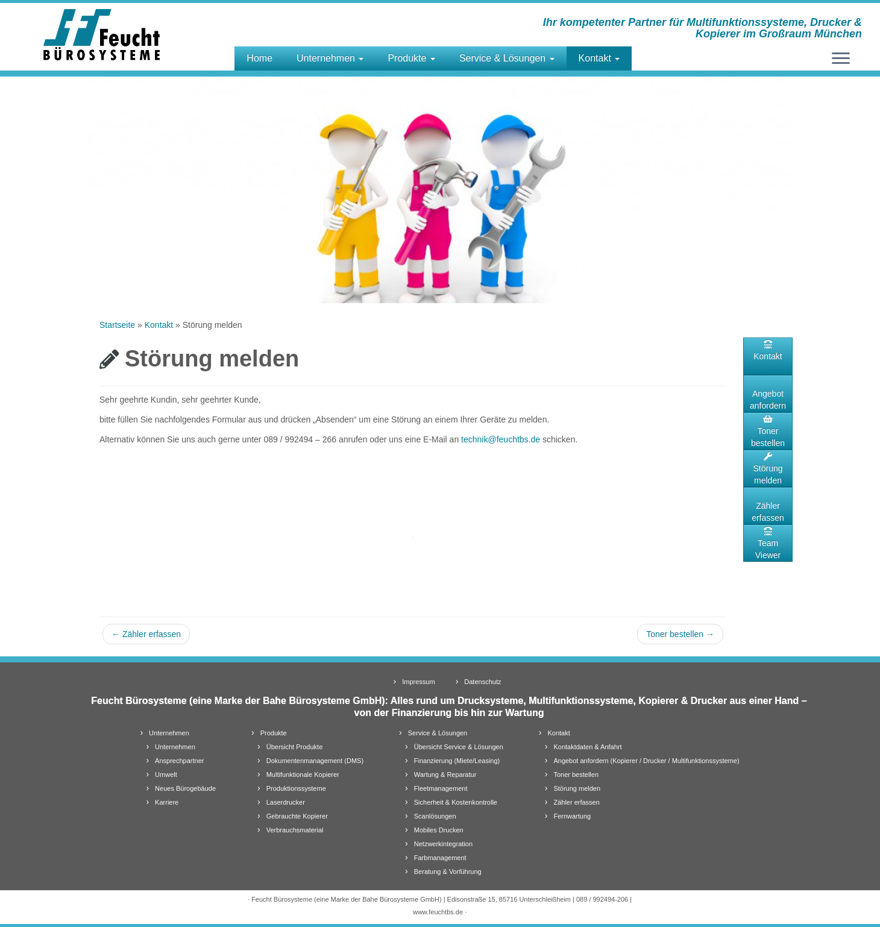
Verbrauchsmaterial (295, 830)
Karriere (166, 802)
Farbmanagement (440, 857)
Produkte (411, 58)
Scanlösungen (435, 816)
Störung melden (767, 468)
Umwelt (166, 774)
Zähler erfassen (146, 634)
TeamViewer (768, 543)
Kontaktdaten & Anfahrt (587, 746)
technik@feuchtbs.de (500, 439)
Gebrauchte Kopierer (297, 816)
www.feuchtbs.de (438, 912)
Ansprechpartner (179, 760)
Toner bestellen (680, 634)
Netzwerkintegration (443, 843)
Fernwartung (572, 816)
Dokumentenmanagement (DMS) (314, 760)
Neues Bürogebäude (185, 788)
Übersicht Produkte (294, 746)
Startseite (117, 325)
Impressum (418, 681)
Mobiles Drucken (439, 830)
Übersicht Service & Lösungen (458, 746)
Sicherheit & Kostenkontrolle (455, 802)
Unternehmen (330, 58)
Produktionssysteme (296, 788)
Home (259, 58)
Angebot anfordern (768, 399)
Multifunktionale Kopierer (302, 774)
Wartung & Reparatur (445, 774)
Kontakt (599, 58)
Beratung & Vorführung (448, 871)
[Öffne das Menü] (841, 59)
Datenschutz (482, 681)
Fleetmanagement (441, 788)
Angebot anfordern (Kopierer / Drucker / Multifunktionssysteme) (646, 760)
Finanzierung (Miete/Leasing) (457, 760)
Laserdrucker (285, 802)
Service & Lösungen (507, 58)
